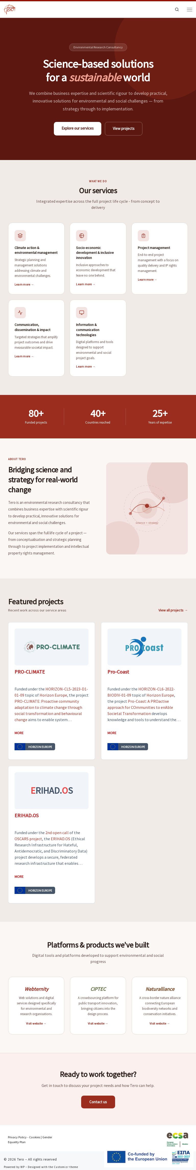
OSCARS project (28, 838)
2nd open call (57, 832)
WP (22, 1167)
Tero (20, 1159)
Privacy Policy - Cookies (24, 1137)
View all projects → (173, 610)
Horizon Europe (53, 695)
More (19, 733)
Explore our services (78, 128)
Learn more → (24, 284)
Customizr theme (66, 1167)
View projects (123, 128)
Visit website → (36, 1023)
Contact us (98, 1101)
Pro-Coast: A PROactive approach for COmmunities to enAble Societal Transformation (140, 707)
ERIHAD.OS (60, 838)
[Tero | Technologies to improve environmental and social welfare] (9, 9)
